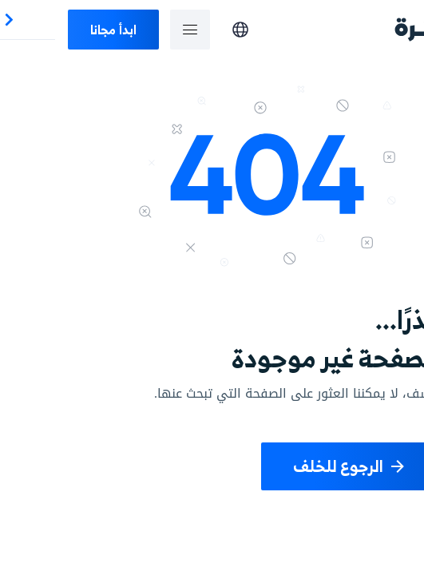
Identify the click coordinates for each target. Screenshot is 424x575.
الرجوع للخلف (295, 466)
